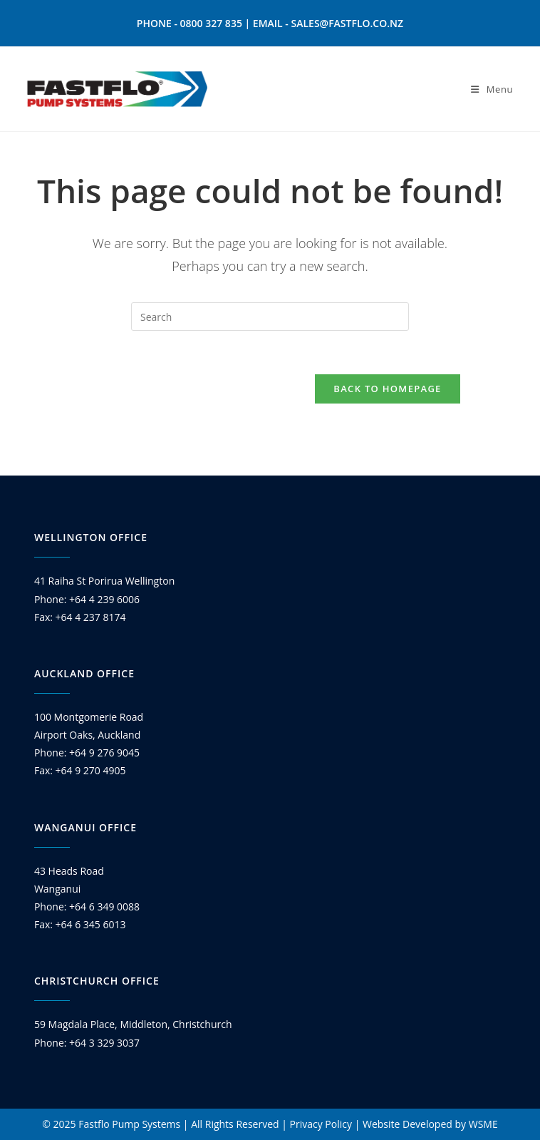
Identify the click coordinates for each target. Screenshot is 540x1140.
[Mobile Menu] (492, 89)
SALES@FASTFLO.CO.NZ (347, 23)
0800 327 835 (211, 23)
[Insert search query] (270, 316)
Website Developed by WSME (430, 1124)
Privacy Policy (321, 1124)
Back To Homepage (387, 388)
